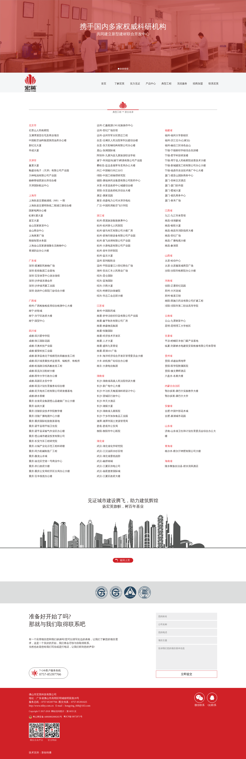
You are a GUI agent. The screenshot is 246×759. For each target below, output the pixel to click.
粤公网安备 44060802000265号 (47, 717)
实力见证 (135, 83)
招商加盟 (198, 83)
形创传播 (46, 752)
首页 (103, 83)
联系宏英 (214, 83)
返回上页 (125, 560)
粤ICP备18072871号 (73, 716)
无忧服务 (182, 83)
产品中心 (151, 83)
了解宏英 (119, 83)
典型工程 (166, 83)
